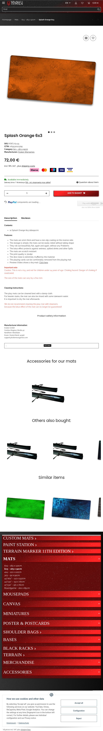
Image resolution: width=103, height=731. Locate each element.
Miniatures (16, 613)
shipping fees (26, 730)
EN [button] (66, 2)
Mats (9, 559)
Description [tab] (10, 218)
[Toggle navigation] (3, 1)
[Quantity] (26, 193)
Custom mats (19, 538)
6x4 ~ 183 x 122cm (13, 565)
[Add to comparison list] (86, 38)
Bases (10, 639)
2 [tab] (51, 132)
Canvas (11, 604)
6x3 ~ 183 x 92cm (20, 149)
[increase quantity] (46, 193)
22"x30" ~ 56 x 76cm (14, 585)
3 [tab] (54, 132)
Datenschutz (24, 723)
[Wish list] (82, 3)
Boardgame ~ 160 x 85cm (17, 588)
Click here (43, 262)
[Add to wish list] (93, 38)
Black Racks (18, 648)
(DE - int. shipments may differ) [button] (38, 182)
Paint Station (19, 544)
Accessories (17, 672)
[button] (76, 3)
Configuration (78, 711)
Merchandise (18, 662)
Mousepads (16, 594)
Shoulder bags (21, 632)
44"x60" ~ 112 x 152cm (14, 578)
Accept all (79, 703)
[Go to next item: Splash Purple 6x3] (98, 20)
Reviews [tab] (25, 218)
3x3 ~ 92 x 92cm (12, 575)
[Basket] (93, 3)
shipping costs (28, 166)
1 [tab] (49, 132)
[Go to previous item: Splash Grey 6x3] (92, 20)
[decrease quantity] (7, 193)
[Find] (49, 9)
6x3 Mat (47, 345)
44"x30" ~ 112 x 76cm (14, 581)
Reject (79, 718)
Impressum (11, 723)
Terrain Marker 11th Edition (37, 551)
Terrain (13, 655)
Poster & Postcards (26, 623)
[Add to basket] (6, 31)
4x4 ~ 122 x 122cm (12, 572)
